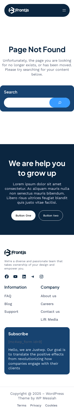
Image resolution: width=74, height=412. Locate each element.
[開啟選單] (64, 10)
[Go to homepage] (19, 10)
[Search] (59, 103)
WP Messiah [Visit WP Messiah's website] (46, 398)
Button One (23, 215)
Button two (50, 215)
